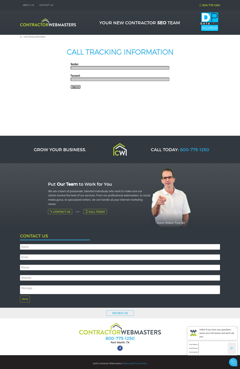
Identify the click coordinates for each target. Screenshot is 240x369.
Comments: (193, 352)
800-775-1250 (209, 5)
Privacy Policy (140, 363)
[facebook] (120, 348)
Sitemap (128, 363)
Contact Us (60, 211)
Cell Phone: (193, 348)
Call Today (95, 211)
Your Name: (193, 344)
